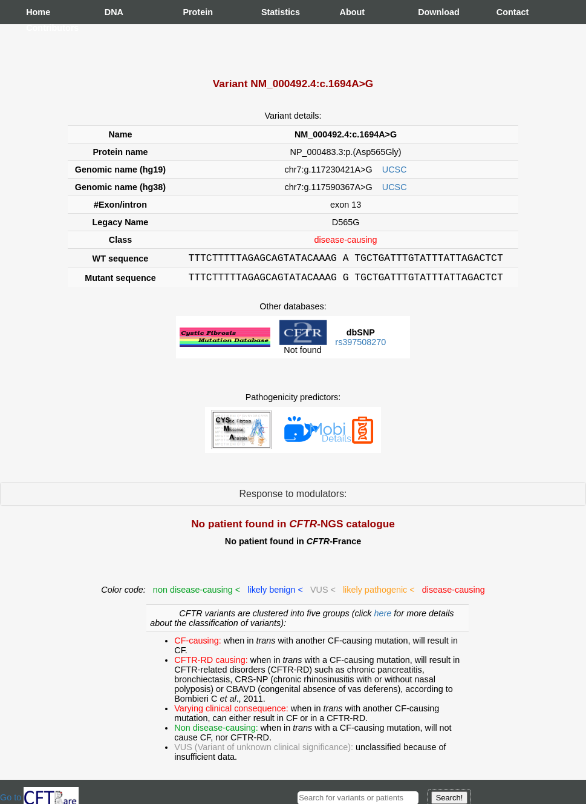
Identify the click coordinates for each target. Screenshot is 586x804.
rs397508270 (360, 346)
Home (38, 12)
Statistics (273, 12)
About (352, 12)
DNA (114, 12)
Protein (195, 12)
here (384, 617)
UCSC (394, 169)
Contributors (38, 28)
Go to (39, 797)
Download (430, 12)
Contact (508, 12)
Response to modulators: (293, 497)
